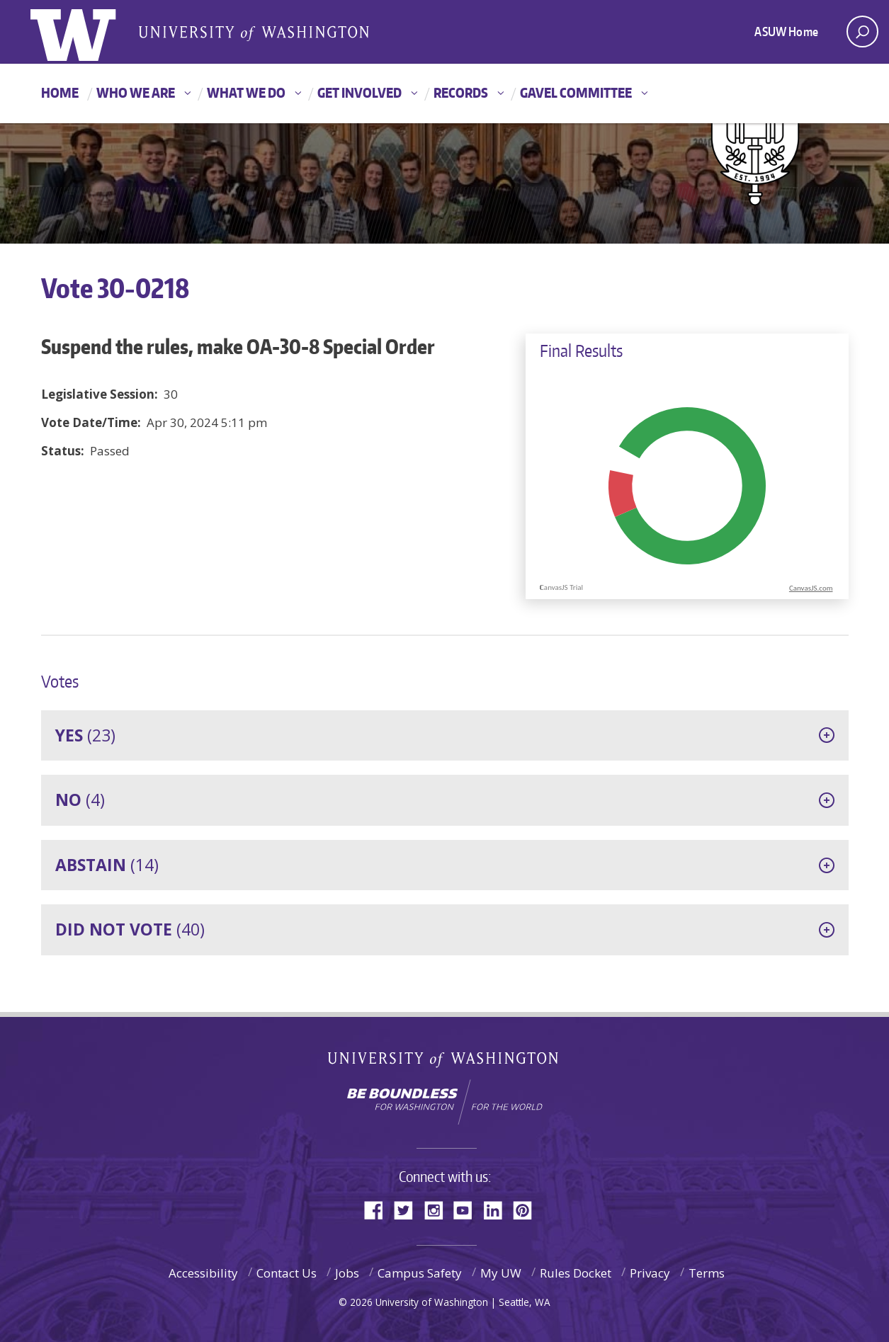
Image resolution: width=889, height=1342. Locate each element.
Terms (707, 1273)
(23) (85, 735)
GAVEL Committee (576, 92)
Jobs (347, 1273)
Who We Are (135, 92)
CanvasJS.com (811, 588)
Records (461, 92)
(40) (130, 929)
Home (60, 92)
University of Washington (444, 1062)
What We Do (246, 92)
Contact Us (286, 1273)
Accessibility (203, 1273)
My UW (500, 1273)
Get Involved (359, 92)
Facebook (379, 1209)
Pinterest (528, 1209)
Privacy (650, 1273)
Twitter (409, 1209)
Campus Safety (420, 1273)
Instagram (438, 1209)
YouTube (468, 1209)
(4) (80, 799)
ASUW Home (786, 31)
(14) (107, 864)
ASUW (88, 32)
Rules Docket (575, 1273)
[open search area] (862, 31)
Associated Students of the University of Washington (253, 32)
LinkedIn (498, 1209)
